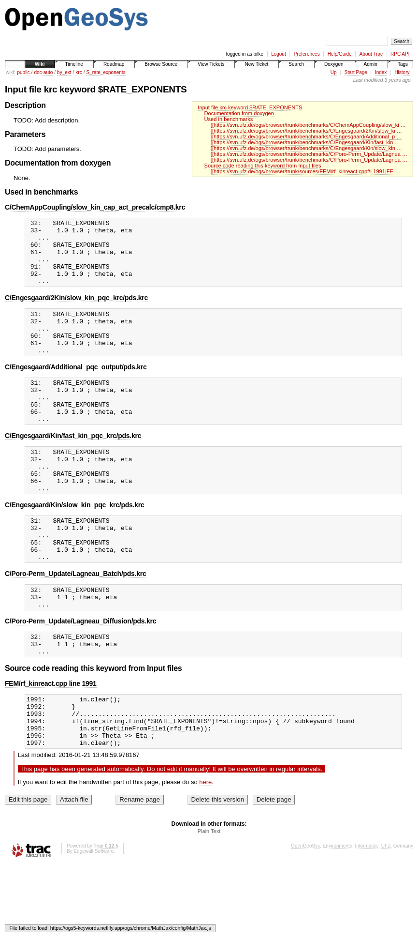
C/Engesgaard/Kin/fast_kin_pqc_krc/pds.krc (73, 466)
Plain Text (209, 898)
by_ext (64, 72)
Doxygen (333, 64)
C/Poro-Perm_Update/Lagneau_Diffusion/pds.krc (80, 673)
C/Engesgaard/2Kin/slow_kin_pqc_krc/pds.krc (76, 311)
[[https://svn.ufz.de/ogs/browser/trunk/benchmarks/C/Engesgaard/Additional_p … (306, 136)
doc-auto (43, 72)
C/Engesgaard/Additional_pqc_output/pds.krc (76, 389)
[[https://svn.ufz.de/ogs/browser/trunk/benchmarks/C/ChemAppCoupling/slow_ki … (308, 125)
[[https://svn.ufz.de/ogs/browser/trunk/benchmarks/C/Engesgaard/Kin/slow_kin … (306, 148)
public (23, 72)
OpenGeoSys (305, 912)
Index (381, 72)
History (401, 72)
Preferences (307, 54)
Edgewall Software (93, 918)
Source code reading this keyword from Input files (262, 165)
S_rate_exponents (105, 72)
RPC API (399, 54)
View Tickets (211, 64)
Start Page (356, 72)
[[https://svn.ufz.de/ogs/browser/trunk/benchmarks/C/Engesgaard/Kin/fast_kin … (305, 142)
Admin (370, 64)
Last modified (368, 80)
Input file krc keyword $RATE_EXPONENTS (250, 107)
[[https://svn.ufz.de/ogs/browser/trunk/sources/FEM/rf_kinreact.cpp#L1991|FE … (305, 171)
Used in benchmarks (228, 119)
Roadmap (113, 64)
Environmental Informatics (351, 912)
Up (334, 72)
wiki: (10, 72)
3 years (393, 80)
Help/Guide (340, 54)
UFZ (385, 912)
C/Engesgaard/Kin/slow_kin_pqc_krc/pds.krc (74, 544)
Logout (278, 54)
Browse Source (160, 64)
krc (78, 72)
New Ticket (256, 64)
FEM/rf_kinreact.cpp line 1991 (51, 740)
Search (296, 64)
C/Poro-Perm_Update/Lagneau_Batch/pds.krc (75, 621)
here (205, 848)
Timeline (74, 64)
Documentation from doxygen (239, 113)
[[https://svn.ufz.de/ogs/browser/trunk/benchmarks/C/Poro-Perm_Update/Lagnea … (309, 154)
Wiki (39, 64)
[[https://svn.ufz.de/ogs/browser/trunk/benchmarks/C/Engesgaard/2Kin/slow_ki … (306, 131)
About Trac (371, 54)
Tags (403, 64)
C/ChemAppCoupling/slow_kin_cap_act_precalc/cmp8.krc (95, 207)
